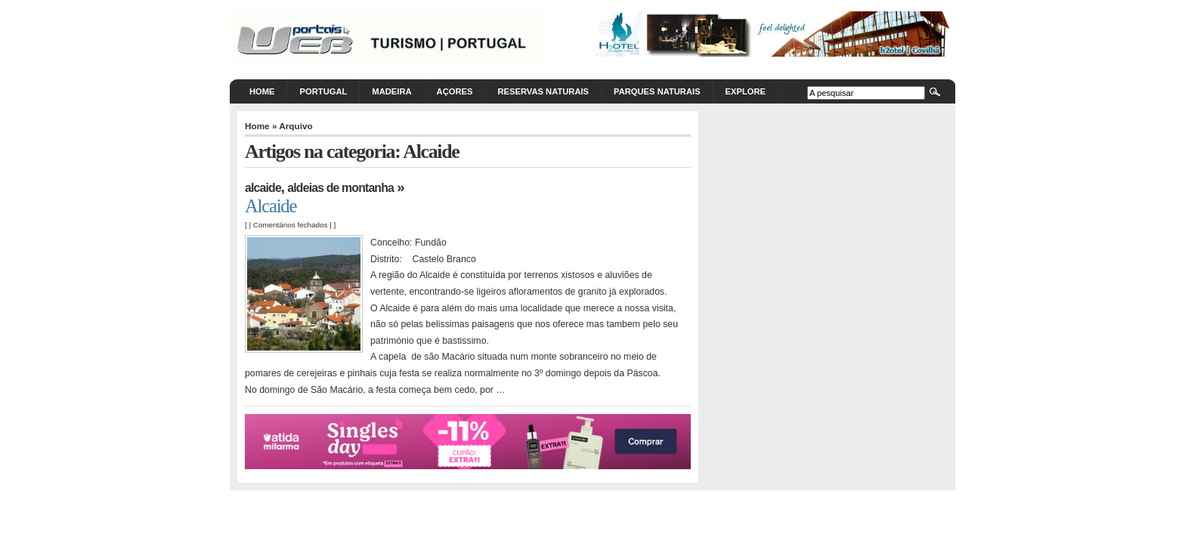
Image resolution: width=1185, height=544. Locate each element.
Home (262, 91)
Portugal (324, 91)
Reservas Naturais (543, 91)
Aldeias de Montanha (340, 187)
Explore (746, 91)
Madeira (391, 91)
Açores (455, 91)
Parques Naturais (657, 91)
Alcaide (263, 187)
